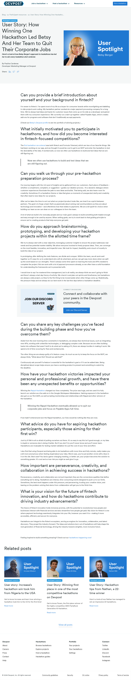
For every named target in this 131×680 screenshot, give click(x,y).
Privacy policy (103, 675)
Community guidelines (50, 675)
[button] (39, 3)
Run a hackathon (120, 3)
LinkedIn (105, 649)
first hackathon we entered (35, 145)
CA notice (85, 675)
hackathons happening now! (80, 538)
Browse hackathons (43, 645)
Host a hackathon (43, 653)
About (4, 645)
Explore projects (42, 649)
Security (70, 675)
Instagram (106, 660)
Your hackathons (75, 649)
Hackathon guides (43, 657)
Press (4, 653)
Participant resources (18, 15)
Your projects (74, 645)
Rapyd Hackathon (38, 391)
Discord (105, 653)
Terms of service (123, 675)
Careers (5, 649)
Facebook (106, 657)
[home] (14, 4)
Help (4, 660)
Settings (72, 653)
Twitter (105, 645)
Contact (5, 657)
